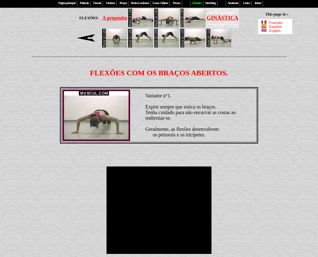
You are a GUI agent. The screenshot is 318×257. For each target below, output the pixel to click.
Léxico (246, 3)
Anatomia (233, 3)
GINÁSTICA (222, 18)
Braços (123, 3)
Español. (272, 27)
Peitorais (84, 3)
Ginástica (197, 3)
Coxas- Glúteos (160, 3)
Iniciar (258, 3)
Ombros (110, 3)
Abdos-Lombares (139, 3)
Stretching (210, 3)
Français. (273, 22)
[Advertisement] (38, 28)
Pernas (176, 3)
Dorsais (97, 3)
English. (271, 31)
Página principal (66, 3)
